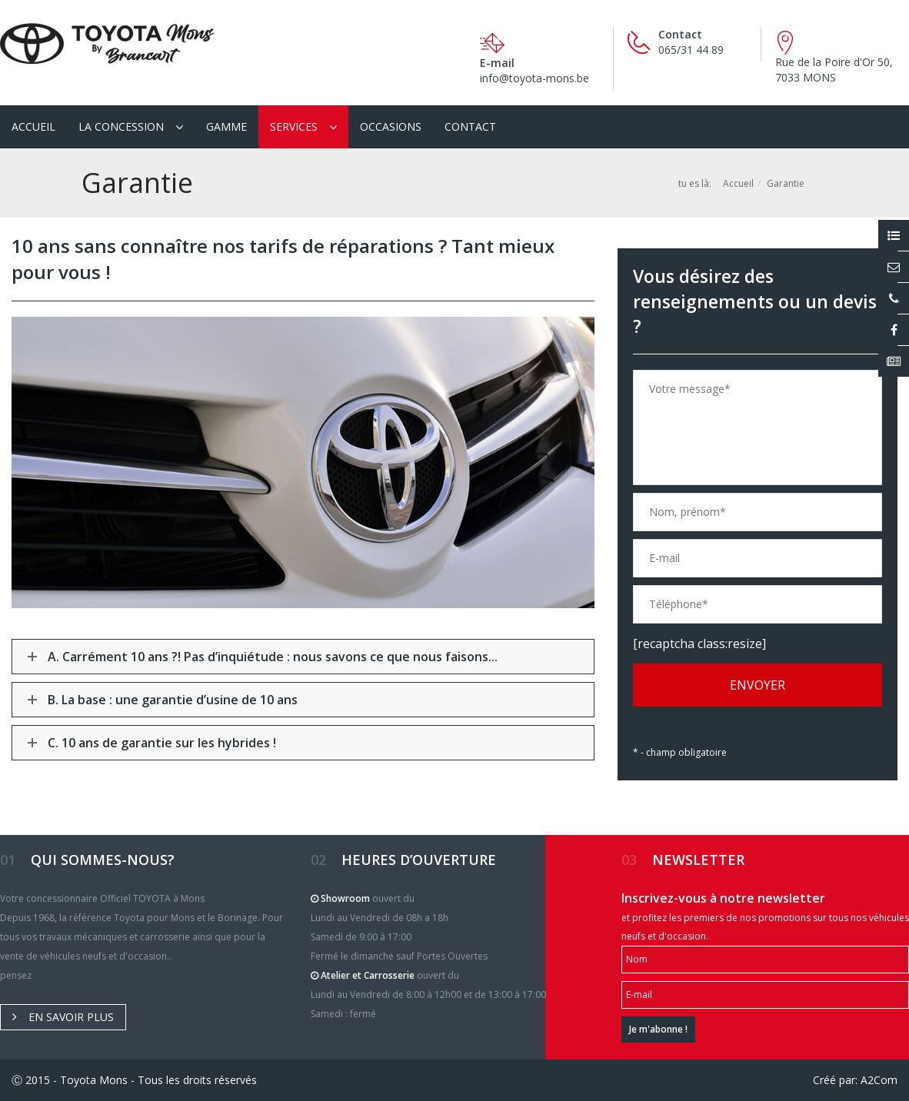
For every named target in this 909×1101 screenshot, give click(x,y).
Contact (470, 126)
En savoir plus (63, 1017)
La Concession (121, 126)
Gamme (226, 126)
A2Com (879, 1080)
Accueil (33, 126)
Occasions (390, 126)
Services (294, 126)
